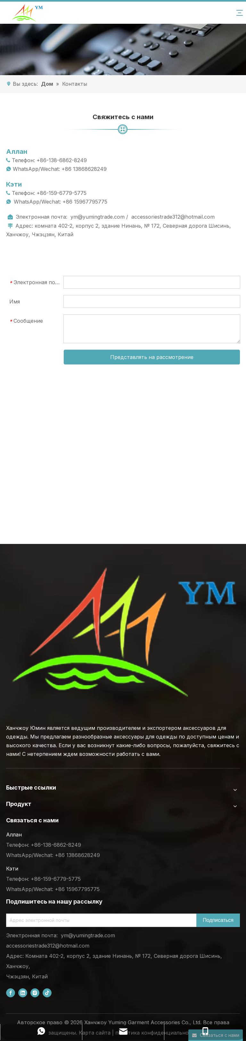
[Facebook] (10, 992)
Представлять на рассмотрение (151, 357)
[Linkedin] (22, 992)
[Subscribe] (218, 920)
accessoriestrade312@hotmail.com (173, 217)
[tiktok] (47, 992)
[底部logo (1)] (123, 632)
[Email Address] (99, 920)
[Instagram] (34, 992)
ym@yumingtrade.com (97, 217)
